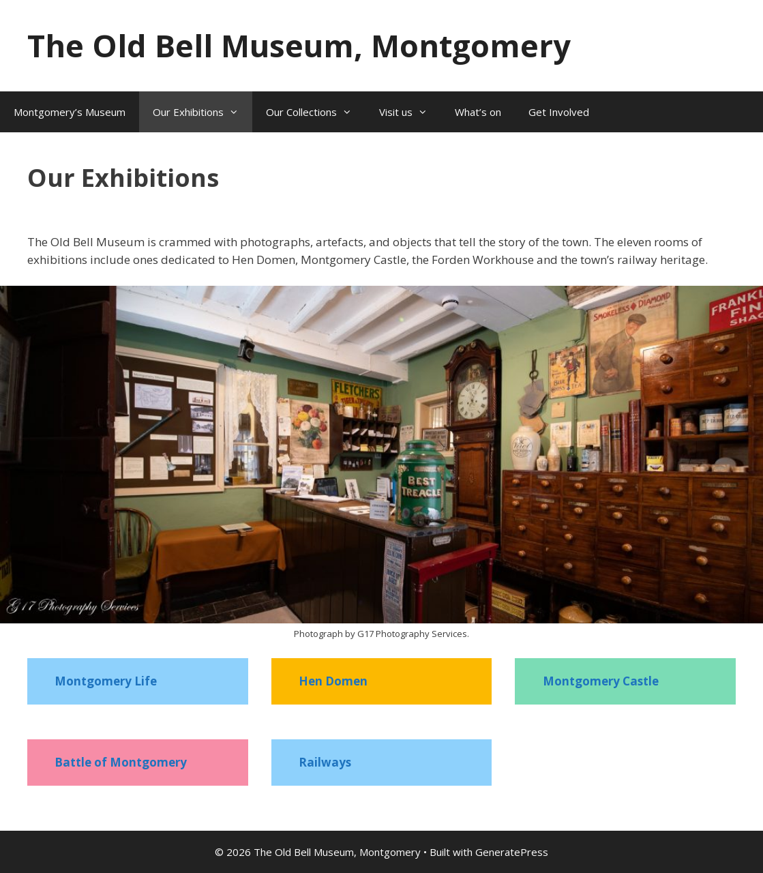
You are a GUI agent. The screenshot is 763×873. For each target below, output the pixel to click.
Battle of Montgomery (121, 762)
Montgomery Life (106, 681)
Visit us (410, 111)
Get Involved (558, 112)
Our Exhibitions (202, 111)
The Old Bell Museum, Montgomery (299, 45)
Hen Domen (333, 681)
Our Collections (315, 111)
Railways (325, 762)
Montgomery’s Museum (69, 112)
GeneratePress (511, 852)
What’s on (478, 112)
